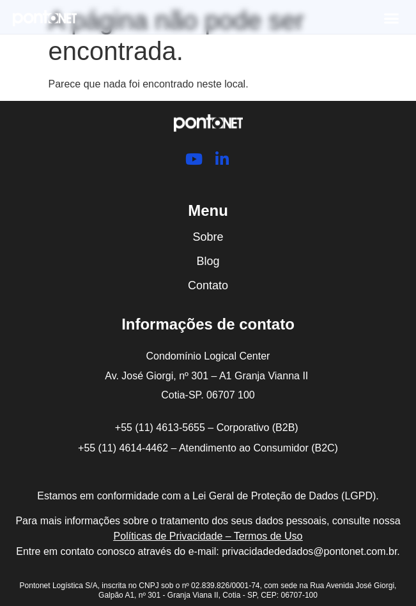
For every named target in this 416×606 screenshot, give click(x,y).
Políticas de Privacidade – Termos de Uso (208, 536)
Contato (208, 285)
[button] (392, 18)
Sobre (207, 237)
